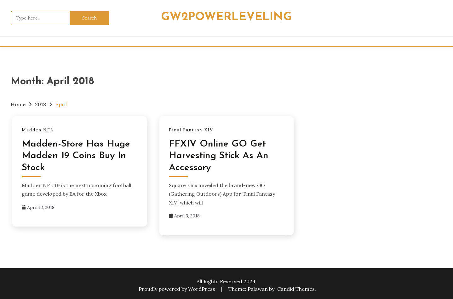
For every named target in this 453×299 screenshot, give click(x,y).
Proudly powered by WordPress (177, 289)
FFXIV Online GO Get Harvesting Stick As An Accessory (218, 156)
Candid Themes (296, 289)
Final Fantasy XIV (191, 130)
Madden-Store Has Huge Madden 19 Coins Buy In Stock (76, 156)
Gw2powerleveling (226, 17)
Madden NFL (38, 130)
